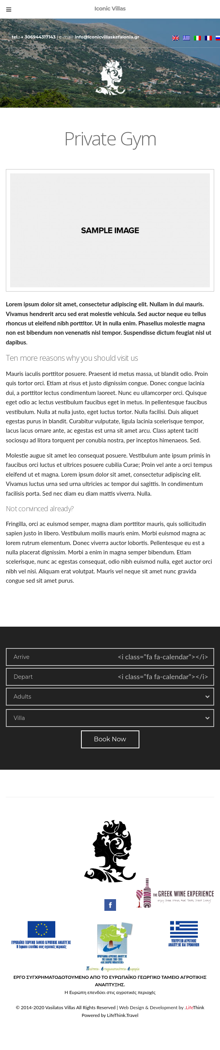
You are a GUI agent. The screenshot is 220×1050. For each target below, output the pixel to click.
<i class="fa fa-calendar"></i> (163, 656)
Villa (19, 718)
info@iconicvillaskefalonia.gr (107, 37)
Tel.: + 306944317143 (34, 37)
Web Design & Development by (161, 1007)
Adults (22, 696)
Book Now (110, 739)
